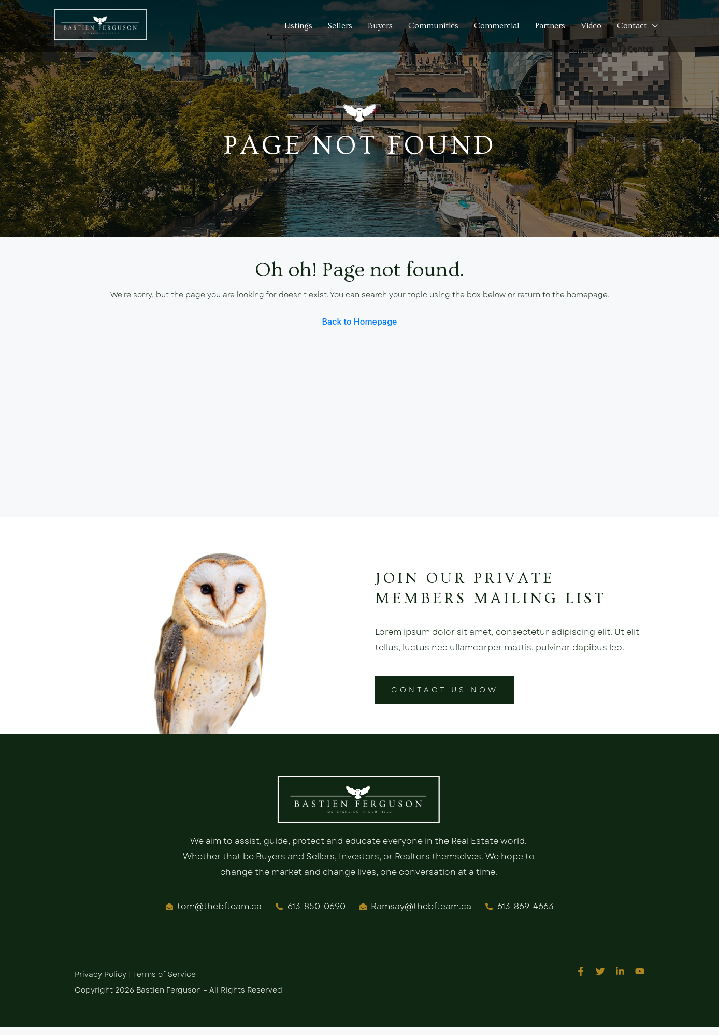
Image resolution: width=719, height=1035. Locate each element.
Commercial (497, 26)
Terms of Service (164, 974)
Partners (550, 26)
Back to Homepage (359, 321)
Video (591, 26)
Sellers (340, 26)
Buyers (380, 26)
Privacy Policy (100, 974)
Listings (298, 26)
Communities (433, 26)
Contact (632, 26)
